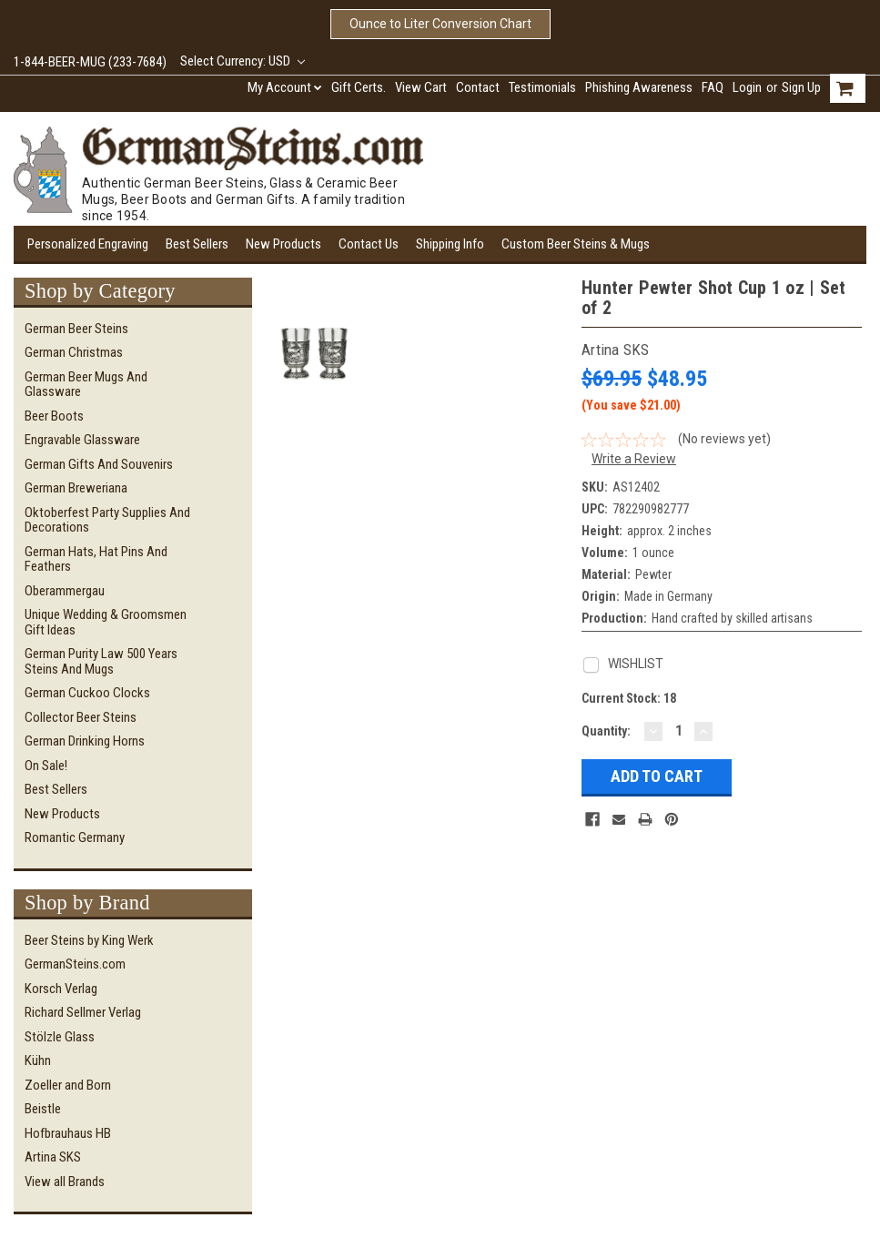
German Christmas (74, 352)
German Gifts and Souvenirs (99, 464)
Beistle (43, 1109)
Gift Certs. (358, 87)
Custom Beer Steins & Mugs (575, 244)
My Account (285, 87)
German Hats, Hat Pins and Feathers (96, 559)
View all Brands (65, 1181)
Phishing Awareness (639, 87)
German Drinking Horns (85, 741)
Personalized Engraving (87, 244)
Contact (478, 87)
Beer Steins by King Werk (89, 940)
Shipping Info (450, 244)
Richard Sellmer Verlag (83, 1012)
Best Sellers (197, 244)
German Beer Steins (76, 328)
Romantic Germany (75, 837)
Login (747, 87)
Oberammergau (65, 591)
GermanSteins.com (75, 964)
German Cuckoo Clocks (87, 693)
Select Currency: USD (242, 61)
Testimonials (542, 87)
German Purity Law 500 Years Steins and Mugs (101, 661)
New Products (283, 244)
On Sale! (46, 765)
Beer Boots (54, 416)
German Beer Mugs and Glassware (86, 385)
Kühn (38, 1060)
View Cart (421, 87)
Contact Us (369, 244)
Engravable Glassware (82, 439)
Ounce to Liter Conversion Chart (440, 23)
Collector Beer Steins (81, 717)
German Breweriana (76, 488)
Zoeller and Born (68, 1085)
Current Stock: (629, 698)
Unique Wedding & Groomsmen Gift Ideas (106, 622)
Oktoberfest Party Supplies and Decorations (107, 520)
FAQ (712, 87)
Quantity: (606, 731)
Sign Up (801, 87)
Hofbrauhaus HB (68, 1133)
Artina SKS (53, 1157)
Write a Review (634, 459)
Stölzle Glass (60, 1037)
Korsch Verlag (61, 988)
